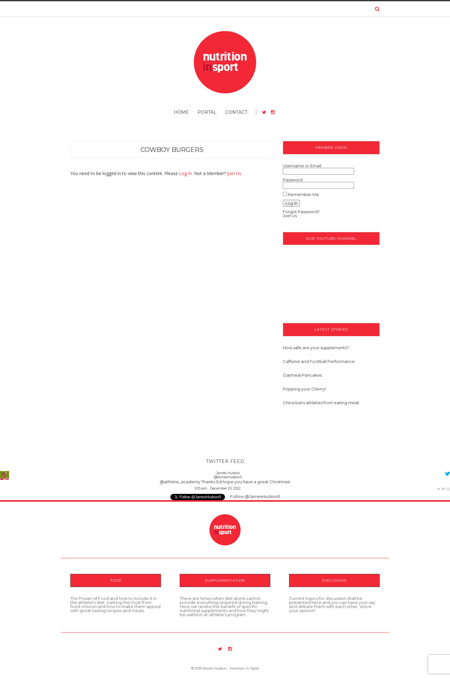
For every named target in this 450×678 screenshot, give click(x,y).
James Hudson (228, 473)
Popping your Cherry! (304, 388)
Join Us (234, 173)
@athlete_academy (180, 481)
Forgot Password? (301, 211)
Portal (207, 112)
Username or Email (302, 165)
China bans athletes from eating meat (321, 402)
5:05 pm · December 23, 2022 (217, 488)
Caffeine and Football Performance (319, 361)
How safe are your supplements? (316, 347)
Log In (185, 173)
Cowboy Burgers (172, 149)
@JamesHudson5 (228, 477)
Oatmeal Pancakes (302, 375)
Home (181, 112)
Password (292, 179)
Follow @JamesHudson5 (255, 496)
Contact (236, 112)
